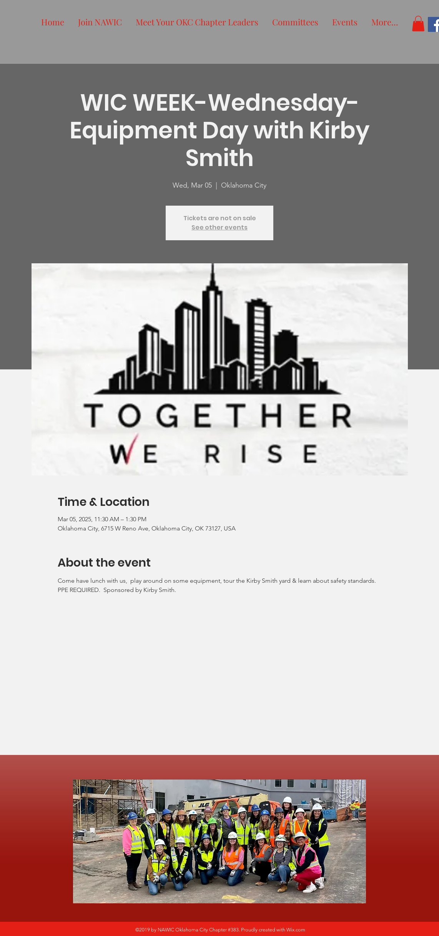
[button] (418, 24)
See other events (219, 227)
